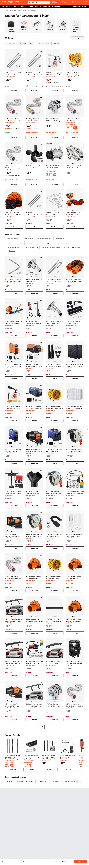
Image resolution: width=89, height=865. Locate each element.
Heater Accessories (32, 10)
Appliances (50, 29)
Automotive (24, 29)
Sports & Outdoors (75, 30)
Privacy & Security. (63, 861)
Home (6, 10)
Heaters (24, 10)
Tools (36, 29)
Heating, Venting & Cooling (15, 10)
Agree (80, 861)
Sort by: (75, 38)
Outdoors (62, 29)
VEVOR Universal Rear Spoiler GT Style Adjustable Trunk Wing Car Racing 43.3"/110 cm (14, 621)
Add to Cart (14, 90)
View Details (75, 184)
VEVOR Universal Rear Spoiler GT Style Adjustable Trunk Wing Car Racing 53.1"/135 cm (14, 663)
